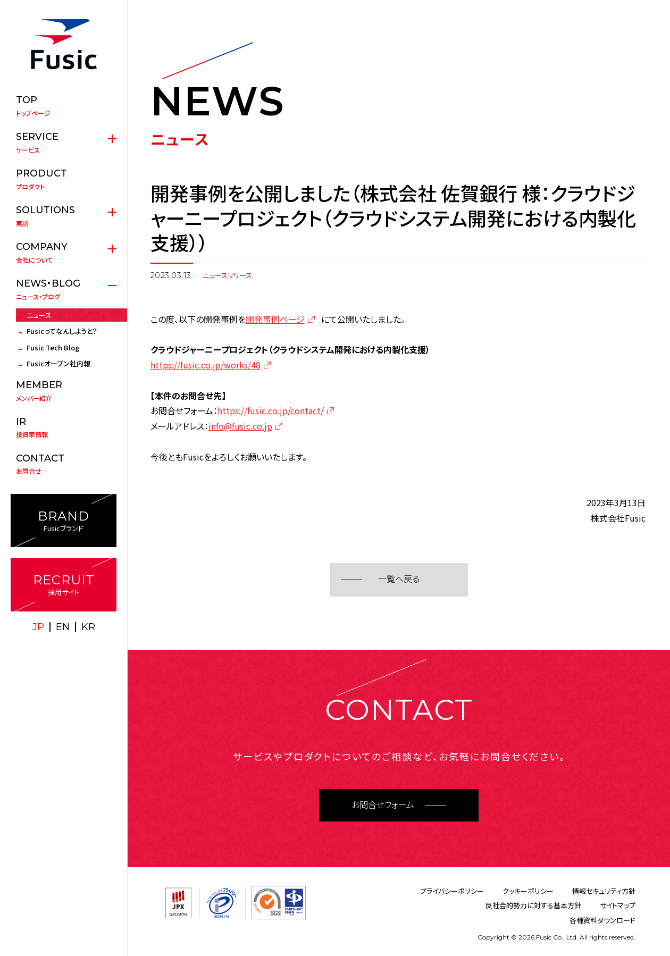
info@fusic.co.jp (240, 426)
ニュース (39, 315)
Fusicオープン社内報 (58, 363)
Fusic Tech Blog (53, 347)
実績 (63, 216)
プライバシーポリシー (452, 891)
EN (63, 627)
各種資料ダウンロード (602, 920)
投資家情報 (63, 427)
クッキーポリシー (528, 891)
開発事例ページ (275, 319)
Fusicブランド (64, 520)
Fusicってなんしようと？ (62, 331)
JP (38, 627)
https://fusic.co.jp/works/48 (205, 364)
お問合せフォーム (382, 805)
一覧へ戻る (399, 579)
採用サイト (64, 584)
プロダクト (63, 179)
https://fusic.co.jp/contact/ (270, 410)
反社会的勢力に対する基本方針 (533, 905)
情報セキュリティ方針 (603, 891)
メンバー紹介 (63, 390)
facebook (75, 649)
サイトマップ (617, 905)
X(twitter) (52, 649)
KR (88, 627)
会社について (63, 252)
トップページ (63, 106)
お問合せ (63, 464)
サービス (63, 142)
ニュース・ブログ (63, 289)
